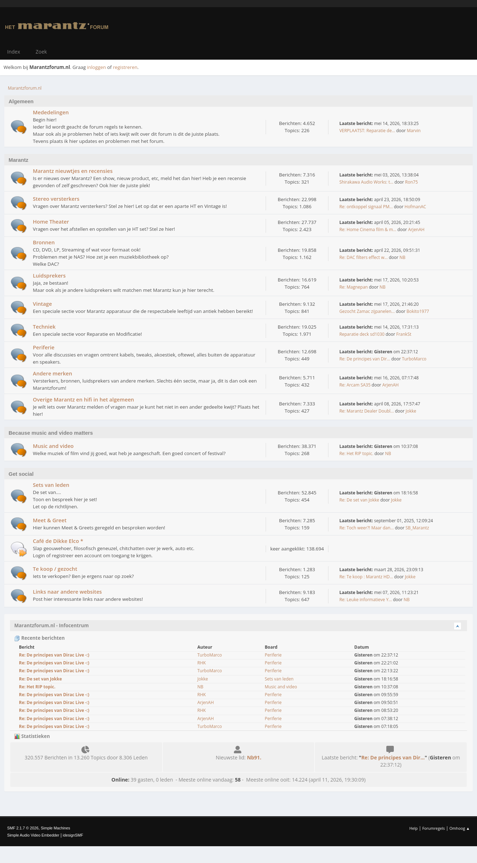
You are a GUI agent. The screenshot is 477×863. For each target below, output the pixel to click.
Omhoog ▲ (460, 828)
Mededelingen (51, 112)
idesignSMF (73, 835)
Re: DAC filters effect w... (363, 257)
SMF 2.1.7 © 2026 (23, 828)
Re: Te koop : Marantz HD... (366, 577)
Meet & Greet (49, 520)
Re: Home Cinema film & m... (367, 229)
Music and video (53, 445)
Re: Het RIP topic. (356, 453)
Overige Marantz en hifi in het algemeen (83, 399)
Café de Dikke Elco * (58, 540)
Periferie (43, 347)
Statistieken (32, 736)
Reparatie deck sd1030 (361, 334)
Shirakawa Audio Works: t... (366, 182)
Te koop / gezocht (55, 568)
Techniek (44, 326)
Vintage (42, 303)
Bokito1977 (417, 311)
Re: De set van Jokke (359, 500)
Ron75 (411, 182)
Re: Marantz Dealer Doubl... (366, 411)
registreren (125, 67)
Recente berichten (39, 638)
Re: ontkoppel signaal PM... (366, 207)
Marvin (414, 131)
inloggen (96, 67)
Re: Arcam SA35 (354, 385)
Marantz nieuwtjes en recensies (72, 170)
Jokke (411, 411)
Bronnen (44, 242)
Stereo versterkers (56, 198)
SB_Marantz (417, 528)
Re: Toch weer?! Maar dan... (366, 528)
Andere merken (52, 373)
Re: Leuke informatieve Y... (365, 600)
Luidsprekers (49, 275)
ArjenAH (416, 229)
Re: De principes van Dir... (364, 359)
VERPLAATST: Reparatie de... (367, 131)
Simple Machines (55, 828)
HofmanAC (415, 207)
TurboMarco (414, 359)
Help (413, 828)
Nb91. (254, 757)
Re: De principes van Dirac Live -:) (54, 655)
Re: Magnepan (353, 287)
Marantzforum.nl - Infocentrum (51, 625)
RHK (201, 663)
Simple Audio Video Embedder (33, 835)
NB (403, 257)
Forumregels (433, 828)
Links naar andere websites (67, 591)
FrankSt (403, 334)
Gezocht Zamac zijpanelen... (367, 311)
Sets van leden (51, 484)
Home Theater (51, 221)
